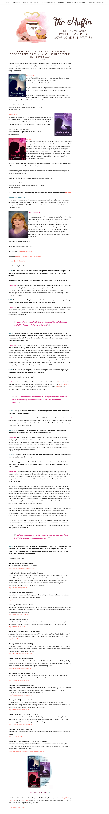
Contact (61, 2)
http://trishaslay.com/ (15, 736)
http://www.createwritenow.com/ (19, 710)
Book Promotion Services (76, 2)
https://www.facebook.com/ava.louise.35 (28, 256)
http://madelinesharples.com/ (18, 588)
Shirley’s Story (13, 115)
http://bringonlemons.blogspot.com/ (20, 695)
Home (7, 2)
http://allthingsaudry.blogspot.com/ (20, 668)
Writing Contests (48, 2)
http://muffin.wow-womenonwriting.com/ (22, 568)
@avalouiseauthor (19, 261)
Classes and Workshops (31, 2)
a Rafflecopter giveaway (16, 807)
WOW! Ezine (16, 2)
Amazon (68, 193)
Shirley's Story (13, 800)
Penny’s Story (29, 139)
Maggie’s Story (30, 75)
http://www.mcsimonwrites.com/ (19, 680)
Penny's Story (24, 800)
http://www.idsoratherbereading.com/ (21, 724)
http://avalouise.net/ (25, 251)
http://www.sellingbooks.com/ (18, 639)
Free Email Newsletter (96, 2)
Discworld (55, 382)
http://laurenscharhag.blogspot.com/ (20, 653)
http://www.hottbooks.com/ (17, 627)
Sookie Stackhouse (63, 384)
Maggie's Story (66, 798)
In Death (58, 387)
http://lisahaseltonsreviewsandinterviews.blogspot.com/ (26, 751)
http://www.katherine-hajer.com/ (19, 600)
